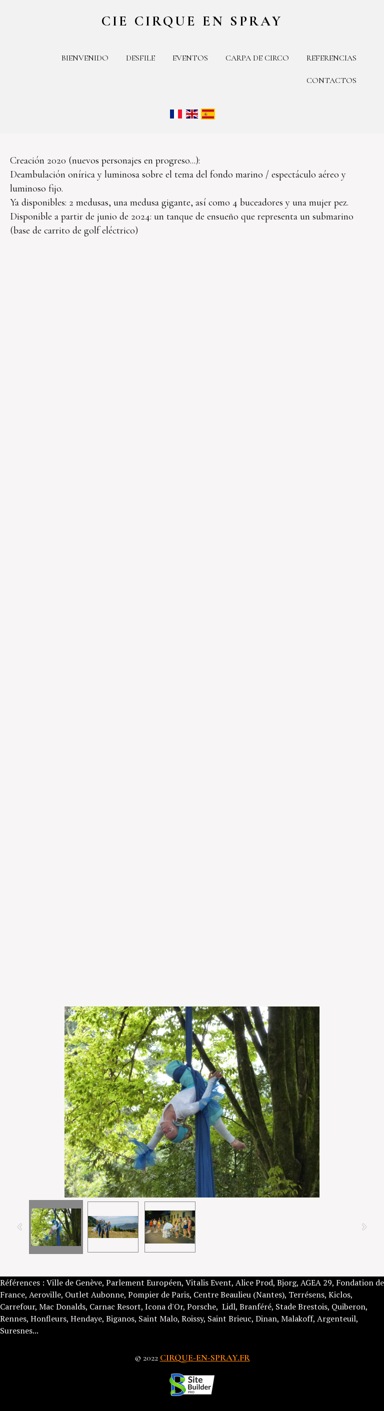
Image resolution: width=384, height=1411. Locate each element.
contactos (331, 81)
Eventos (190, 58)
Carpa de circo (257, 58)
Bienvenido (85, 58)
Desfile (140, 58)
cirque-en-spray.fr (205, 1357)
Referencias (331, 58)
